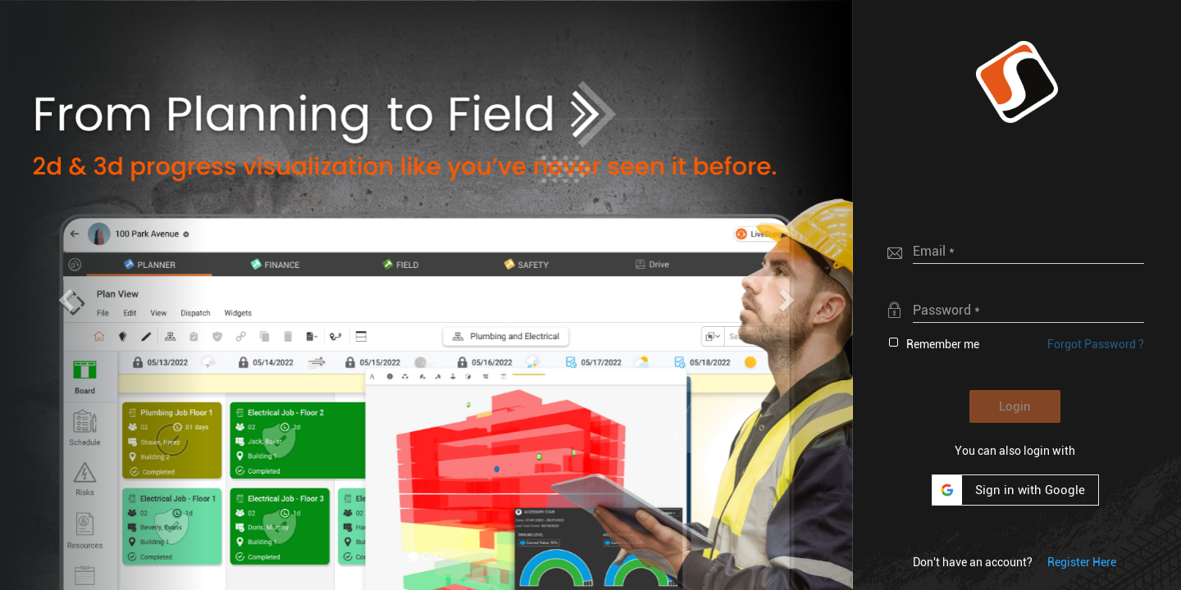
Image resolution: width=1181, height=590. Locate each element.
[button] (1017, 82)
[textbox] (1028, 250)
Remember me (942, 344)
